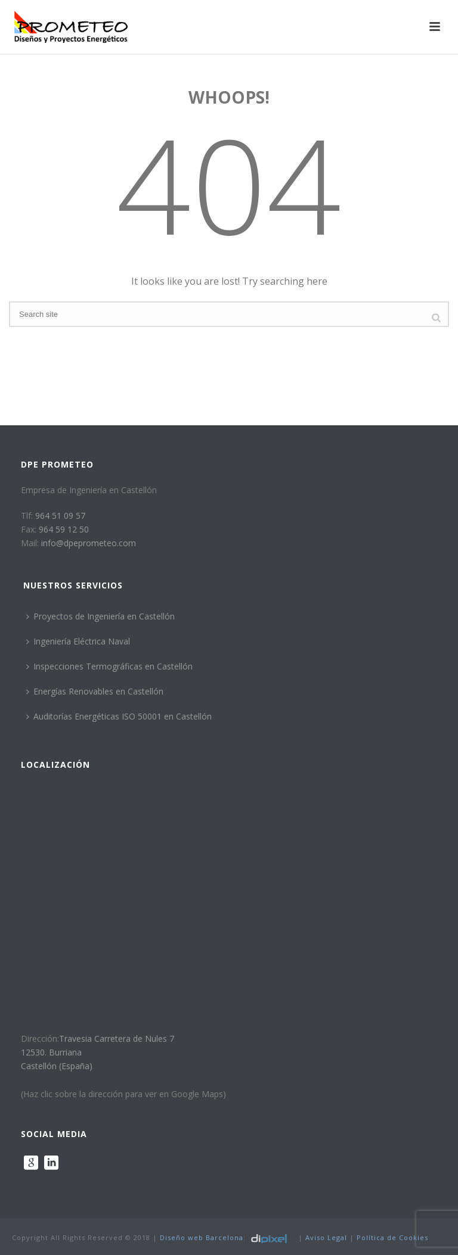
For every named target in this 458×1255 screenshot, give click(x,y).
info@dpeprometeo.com (88, 543)
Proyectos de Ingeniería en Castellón (100, 616)
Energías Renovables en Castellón (94, 691)
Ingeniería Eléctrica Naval (78, 641)
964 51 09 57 (60, 515)
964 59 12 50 (64, 529)
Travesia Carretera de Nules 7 (116, 1038)
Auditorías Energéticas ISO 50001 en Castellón (119, 716)
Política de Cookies (392, 1237)
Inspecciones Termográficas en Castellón (109, 666)
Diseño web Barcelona (201, 1237)
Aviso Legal (326, 1237)
